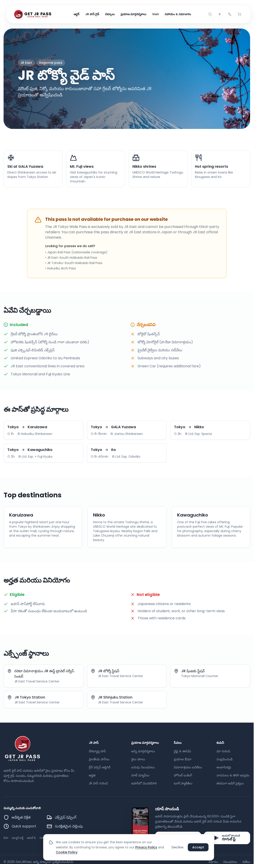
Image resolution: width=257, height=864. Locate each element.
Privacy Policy (146, 847)
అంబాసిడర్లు (224, 767)
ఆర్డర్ (76, 14)
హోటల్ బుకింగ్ (183, 775)
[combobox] (220, 14)
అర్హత (92, 775)
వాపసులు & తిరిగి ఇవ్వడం (233, 775)
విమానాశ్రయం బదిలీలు (188, 767)
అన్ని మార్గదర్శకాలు (143, 751)
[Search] (210, 14)
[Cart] (239, 14)
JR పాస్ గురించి (98, 783)
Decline (177, 847)
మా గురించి (223, 751)
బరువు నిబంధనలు (143, 767)
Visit (155, 14)
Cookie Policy (66, 852)
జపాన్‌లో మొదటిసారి (144, 783)
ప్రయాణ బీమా (182, 759)
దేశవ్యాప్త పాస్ (97, 751)
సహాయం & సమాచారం (178, 14)
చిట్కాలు (110, 14)
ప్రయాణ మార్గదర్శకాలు (133, 14)
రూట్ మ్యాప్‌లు (140, 775)
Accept (198, 847)
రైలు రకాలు (138, 759)
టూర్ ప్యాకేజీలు (183, 783)
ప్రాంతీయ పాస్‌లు (99, 759)
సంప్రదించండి (225, 759)
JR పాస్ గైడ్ (92, 14)
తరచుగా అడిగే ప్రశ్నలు (230, 783)
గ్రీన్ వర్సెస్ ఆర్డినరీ (99, 767)
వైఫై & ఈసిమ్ (182, 751)
